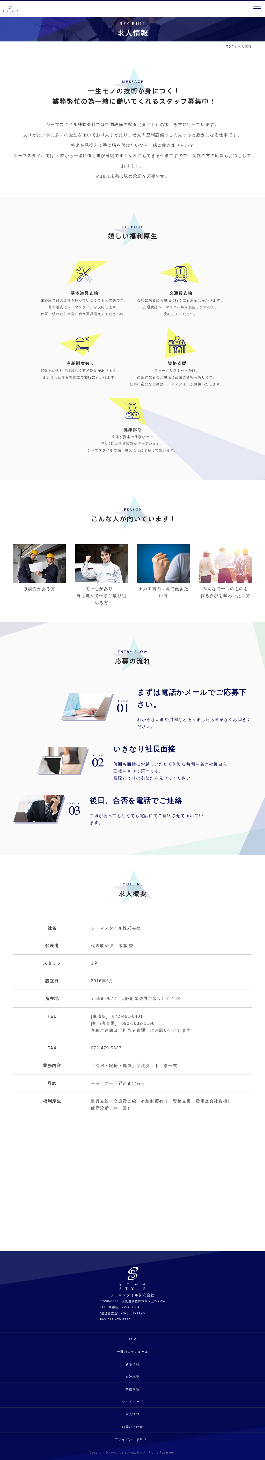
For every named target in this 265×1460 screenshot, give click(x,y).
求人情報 (132, 1414)
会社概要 (132, 1377)
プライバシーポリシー (132, 1439)
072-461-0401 (132, 1307)
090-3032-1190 (132, 1313)
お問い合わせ (132, 1427)
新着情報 (132, 1364)
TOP (230, 46)
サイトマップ (132, 1402)
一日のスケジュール (132, 1352)
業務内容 (132, 1389)
